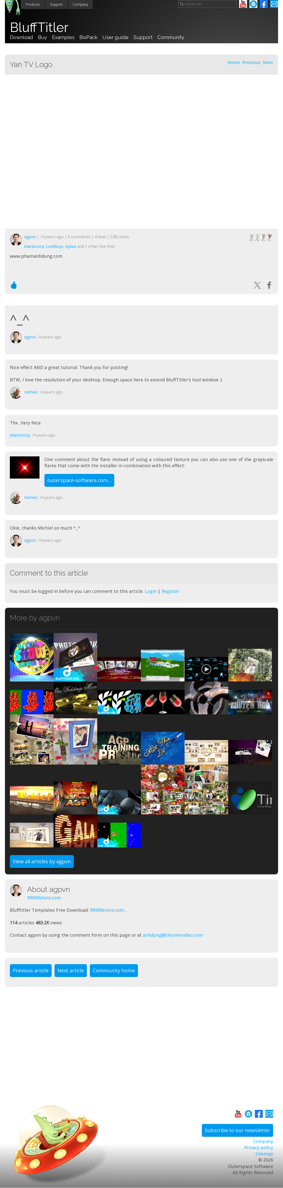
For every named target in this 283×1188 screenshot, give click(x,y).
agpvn (30, 236)
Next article (70, 970)
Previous (251, 62)
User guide (115, 37)
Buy (42, 37)
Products (33, 4)
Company (80, 4)
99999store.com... (108, 910)
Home (233, 62)
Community (170, 37)
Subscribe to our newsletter (237, 1130)
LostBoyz (54, 246)
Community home (114, 970)
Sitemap (264, 1154)
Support (56, 4)
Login (151, 591)
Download (21, 37)
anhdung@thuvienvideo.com (173, 935)
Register (170, 591)
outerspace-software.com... (79, 480)
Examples (63, 37)
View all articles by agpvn (42, 861)
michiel (30, 392)
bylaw (70, 246)
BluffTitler (39, 27)
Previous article (31, 970)
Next (268, 62)
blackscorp (34, 246)
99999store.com (44, 898)
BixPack (88, 37)
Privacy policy (258, 1147)
